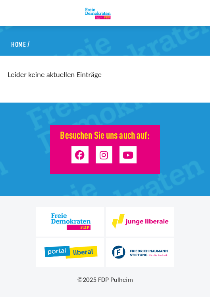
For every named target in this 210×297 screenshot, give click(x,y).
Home (18, 44)
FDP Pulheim (115, 280)
